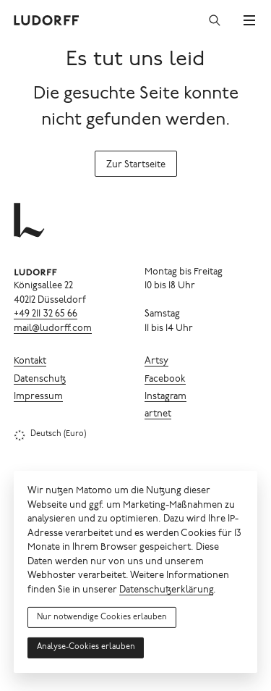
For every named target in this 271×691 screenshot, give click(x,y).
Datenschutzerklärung (166, 590)
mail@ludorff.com (53, 329)
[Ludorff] (47, 20)
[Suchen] (214, 20)
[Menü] (249, 20)
